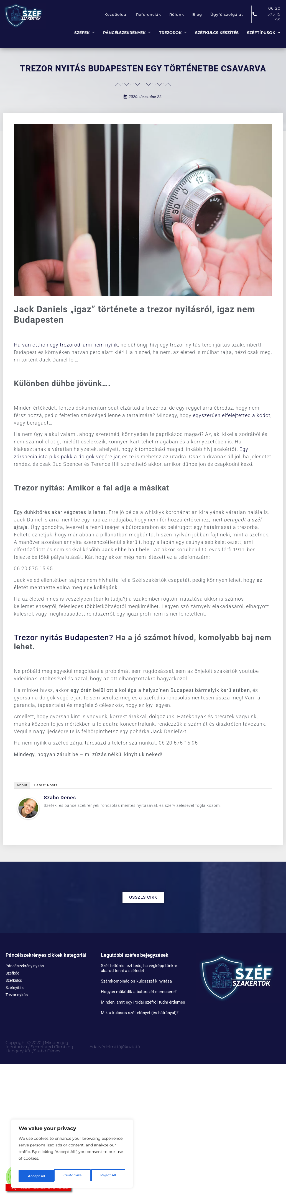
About (22, 785)
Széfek (84, 33)
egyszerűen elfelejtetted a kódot (231, 415)
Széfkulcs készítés (217, 32)
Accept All (108, 1176)
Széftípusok (263, 33)
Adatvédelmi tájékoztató (115, 1046)
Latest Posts (46, 785)
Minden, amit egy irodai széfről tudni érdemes (143, 1002)
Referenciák (148, 14)
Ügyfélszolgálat (226, 14)
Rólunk (176, 14)
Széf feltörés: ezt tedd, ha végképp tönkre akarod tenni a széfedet (139, 968)
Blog (197, 14)
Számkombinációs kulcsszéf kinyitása (136, 981)
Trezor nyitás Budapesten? (63, 637)
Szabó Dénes (47, 1050)
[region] (72, 1155)
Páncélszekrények (127, 33)
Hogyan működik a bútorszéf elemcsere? (139, 991)
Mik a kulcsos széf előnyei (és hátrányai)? (139, 1012)
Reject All (72, 1176)
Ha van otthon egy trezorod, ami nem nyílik (66, 345)
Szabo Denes (60, 797)
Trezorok (173, 33)
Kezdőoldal (116, 14)
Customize (36, 1176)
